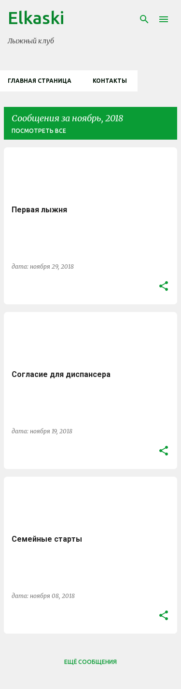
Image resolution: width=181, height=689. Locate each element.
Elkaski (36, 17)
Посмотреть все (39, 131)
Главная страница (39, 81)
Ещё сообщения (90, 662)
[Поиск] (144, 19)
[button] (163, 286)
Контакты (110, 81)
